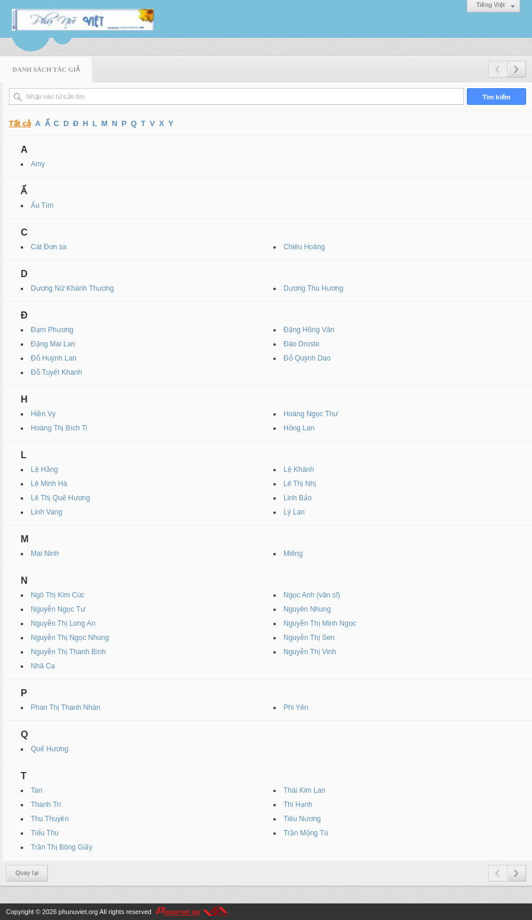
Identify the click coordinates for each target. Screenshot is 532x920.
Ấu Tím (42, 205)
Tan (36, 790)
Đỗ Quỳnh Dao (307, 358)
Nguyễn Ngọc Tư (58, 609)
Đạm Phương (52, 330)
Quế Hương (49, 749)
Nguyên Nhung (307, 609)
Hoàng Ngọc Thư (310, 414)
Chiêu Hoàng (304, 247)
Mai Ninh (45, 553)
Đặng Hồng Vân (308, 330)
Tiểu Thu (45, 833)
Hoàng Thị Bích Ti (59, 428)
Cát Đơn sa (48, 247)
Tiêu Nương (302, 819)
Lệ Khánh (298, 469)
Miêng (293, 553)
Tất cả (20, 123)
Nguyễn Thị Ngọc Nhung (70, 637)
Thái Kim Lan (304, 790)
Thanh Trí (46, 804)
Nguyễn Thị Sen (309, 637)
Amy (38, 164)
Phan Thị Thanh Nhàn (65, 707)
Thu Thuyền (50, 819)
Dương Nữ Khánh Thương (72, 288)
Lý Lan (294, 512)
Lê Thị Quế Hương (60, 498)
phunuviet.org (78, 911)
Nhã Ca (43, 666)
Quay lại (26, 873)
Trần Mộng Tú (305, 833)
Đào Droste (301, 344)
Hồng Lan (298, 428)
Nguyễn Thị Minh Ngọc (319, 623)
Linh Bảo (297, 498)
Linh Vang (46, 512)
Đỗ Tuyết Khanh (56, 372)
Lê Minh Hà (49, 484)
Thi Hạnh (297, 804)
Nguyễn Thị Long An (63, 623)
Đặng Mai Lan (53, 344)
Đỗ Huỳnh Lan (53, 358)
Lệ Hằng (44, 469)
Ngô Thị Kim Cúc (58, 595)
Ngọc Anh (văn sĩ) (311, 595)
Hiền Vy (43, 414)
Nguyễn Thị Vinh (309, 652)
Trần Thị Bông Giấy (61, 847)
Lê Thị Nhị (299, 484)
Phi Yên (295, 707)
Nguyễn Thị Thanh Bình (68, 652)
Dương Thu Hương (313, 288)
